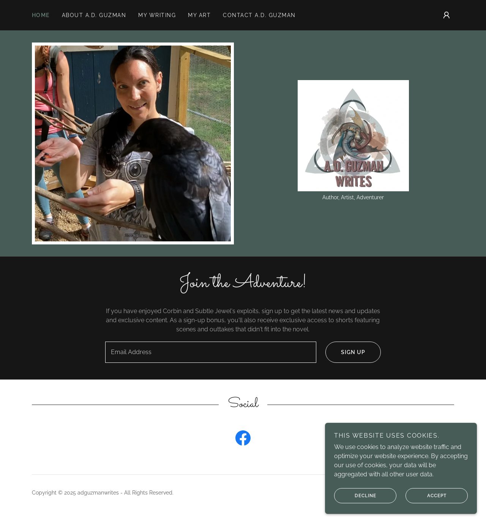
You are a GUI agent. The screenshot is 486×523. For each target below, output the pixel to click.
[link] (353, 135)
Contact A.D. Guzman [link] (259, 15)
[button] (446, 15)
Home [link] (41, 15)
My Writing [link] (157, 15)
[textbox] (210, 352)
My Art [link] (199, 15)
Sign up (345, 352)
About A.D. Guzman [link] (94, 15)
